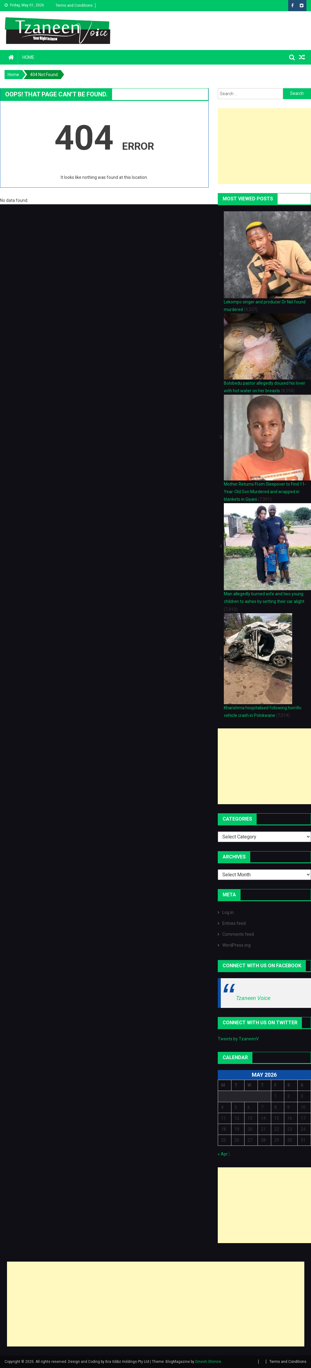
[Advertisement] (264, 146)
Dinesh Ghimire (208, 1362)
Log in (228, 912)
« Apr (223, 1154)
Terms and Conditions (74, 5)
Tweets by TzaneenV (238, 1038)
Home (28, 57)
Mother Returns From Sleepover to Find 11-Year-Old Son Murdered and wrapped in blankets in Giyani (265, 492)
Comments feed (238, 934)
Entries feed (234, 923)
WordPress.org (236, 945)
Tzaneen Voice (253, 998)
